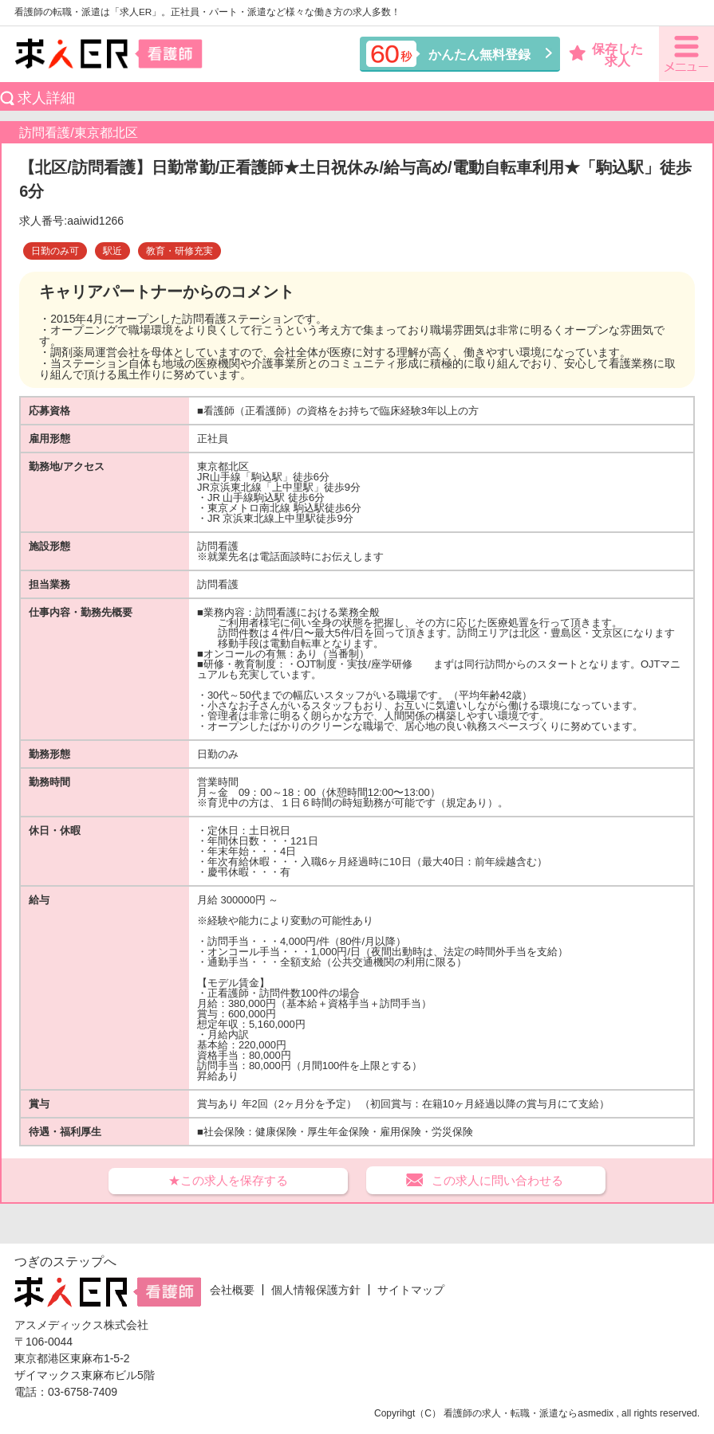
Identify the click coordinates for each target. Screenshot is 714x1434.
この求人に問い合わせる (497, 1180)
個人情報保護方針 (316, 1289)
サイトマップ (410, 1289)
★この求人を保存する (228, 1180)
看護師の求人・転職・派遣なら (511, 1413)
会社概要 (232, 1289)
